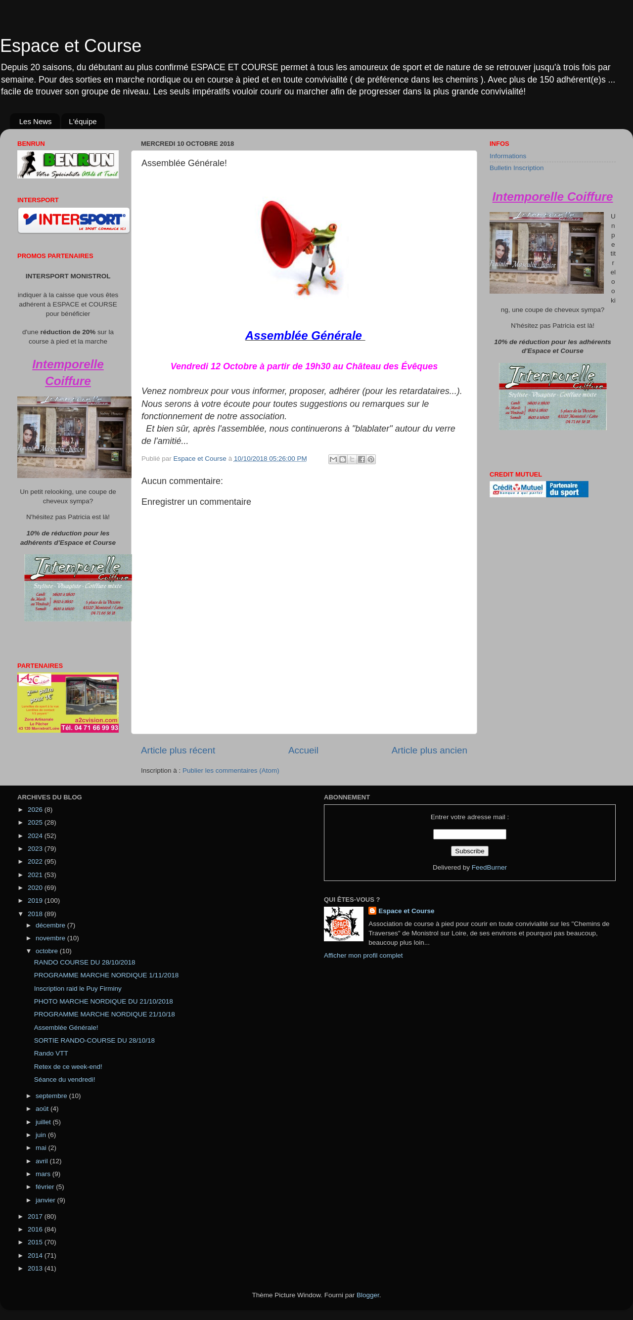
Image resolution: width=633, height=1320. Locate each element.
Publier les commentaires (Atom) (230, 770)
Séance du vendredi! (64, 1079)
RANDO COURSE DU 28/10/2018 (85, 962)
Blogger (368, 1295)
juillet (44, 1122)
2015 (36, 1242)
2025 (36, 822)
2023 (36, 848)
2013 (36, 1268)
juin (42, 1135)
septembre (52, 1096)
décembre (51, 925)
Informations (508, 156)
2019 (36, 900)
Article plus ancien (429, 750)
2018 (36, 914)
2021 (36, 875)
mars (44, 1174)
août (43, 1108)
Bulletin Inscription (517, 168)
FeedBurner (489, 867)
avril (43, 1161)
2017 (36, 1216)
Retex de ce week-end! (68, 1066)
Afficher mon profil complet (363, 955)
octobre (48, 951)
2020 (36, 887)
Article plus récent (178, 750)
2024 (36, 835)
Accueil (303, 750)
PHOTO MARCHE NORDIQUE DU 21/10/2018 (103, 1001)
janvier (46, 1200)
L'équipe (82, 121)
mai (42, 1147)
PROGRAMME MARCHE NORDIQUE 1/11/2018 (106, 975)
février (46, 1186)
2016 (36, 1229)
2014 (36, 1255)
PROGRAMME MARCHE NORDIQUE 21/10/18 (104, 1014)
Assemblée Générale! (66, 1027)
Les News (35, 121)
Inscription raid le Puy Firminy (78, 988)
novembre (51, 938)
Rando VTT (51, 1053)
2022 (36, 861)
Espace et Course (70, 46)
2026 (36, 809)
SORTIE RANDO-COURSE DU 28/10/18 (94, 1040)
